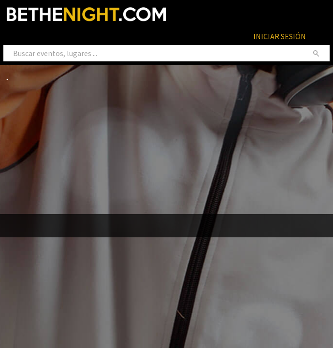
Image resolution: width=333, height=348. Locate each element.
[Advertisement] (170, 148)
